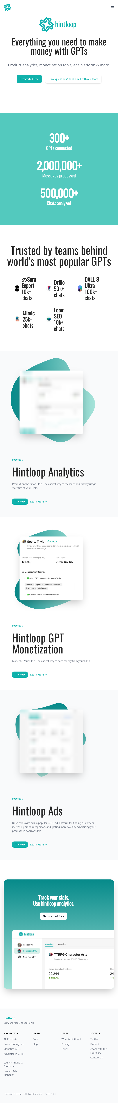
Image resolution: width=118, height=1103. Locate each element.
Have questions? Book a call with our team (73, 79)
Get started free (53, 916)
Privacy (65, 1044)
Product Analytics (13, 1044)
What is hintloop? (71, 1039)
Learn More (39, 501)
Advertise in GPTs (13, 1054)
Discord (94, 1044)
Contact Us (96, 1057)
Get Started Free (29, 79)
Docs (35, 1039)
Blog (35, 1044)
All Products (10, 1039)
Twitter (94, 1039)
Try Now (20, 501)
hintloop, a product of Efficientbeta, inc (23, 1094)
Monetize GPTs (12, 1049)
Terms (64, 1049)
